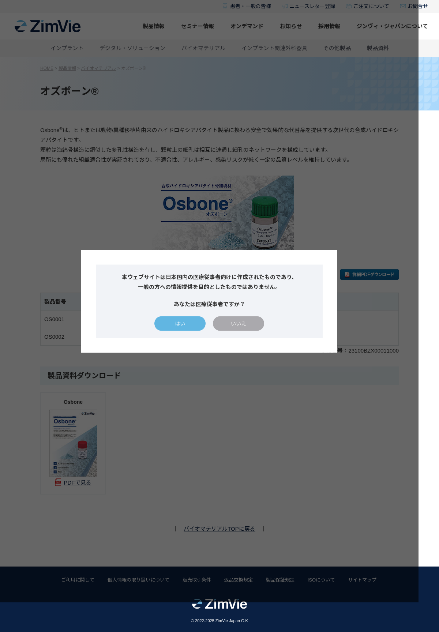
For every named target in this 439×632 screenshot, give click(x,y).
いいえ (248, 338)
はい (190, 338)
